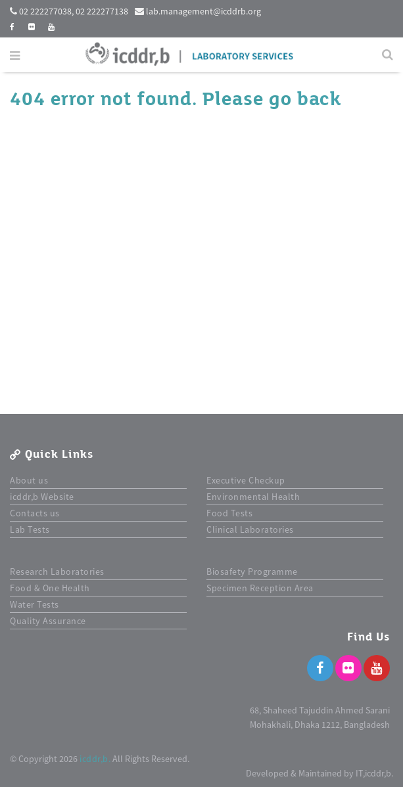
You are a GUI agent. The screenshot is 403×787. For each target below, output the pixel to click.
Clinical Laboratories (250, 529)
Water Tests (34, 604)
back (319, 99)
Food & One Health (50, 588)
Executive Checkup (245, 480)
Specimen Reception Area (260, 588)
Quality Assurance (48, 621)
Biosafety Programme (252, 571)
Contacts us (35, 513)
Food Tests (229, 513)
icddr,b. (95, 759)
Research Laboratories (57, 571)
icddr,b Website (42, 497)
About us (29, 480)
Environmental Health (253, 497)
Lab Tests (30, 529)
